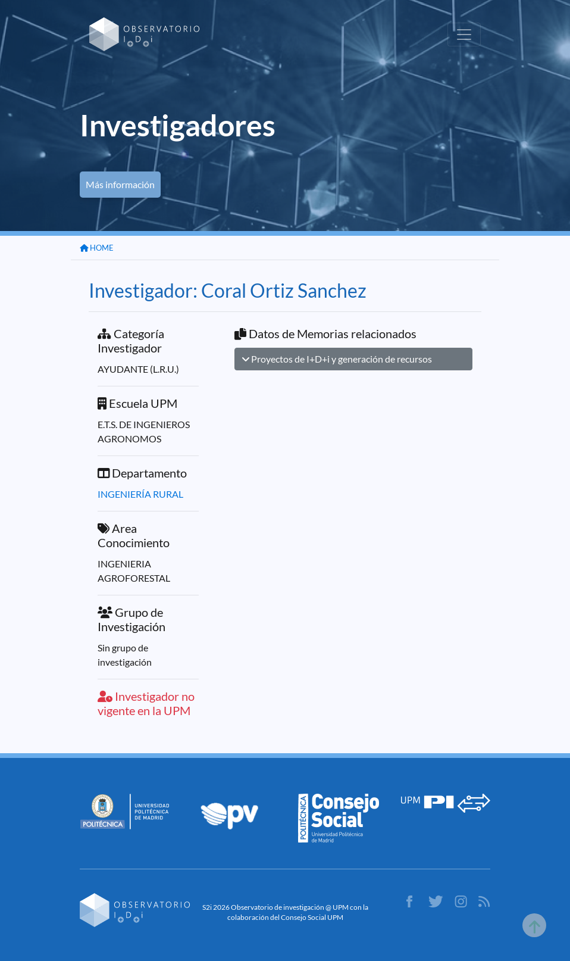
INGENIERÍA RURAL (140, 494)
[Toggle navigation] (464, 34)
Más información (120, 184)
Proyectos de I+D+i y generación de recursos (337, 358)
